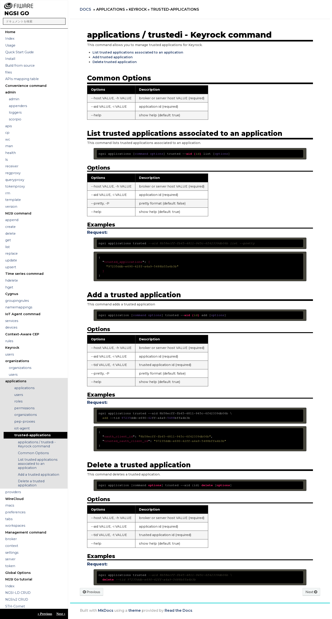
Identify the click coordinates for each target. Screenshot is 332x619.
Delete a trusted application (31, 483)
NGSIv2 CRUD (16, 599)
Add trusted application (113, 57)
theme (134, 610)
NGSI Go (16, 13)
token (10, 566)
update (11, 260)
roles (18, 401)
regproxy (13, 173)
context (11, 546)
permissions (24, 408)
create (10, 227)
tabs (8, 519)
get (8, 240)
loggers (15, 112)
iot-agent (22, 428)
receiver (11, 166)
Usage (10, 45)
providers (13, 492)
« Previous (45, 614)
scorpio (15, 119)
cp (7, 133)
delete (10, 234)
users (9, 354)
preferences (15, 512)
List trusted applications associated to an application (37, 464)
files (8, 72)
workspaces (15, 526)
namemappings (18, 307)
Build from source (20, 65)
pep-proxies (24, 421)
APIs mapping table (22, 79)
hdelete (11, 280)
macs (9, 505)
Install (10, 59)
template (13, 200)
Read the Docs (178, 610)
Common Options (33, 453)
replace (11, 253)
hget (9, 287)
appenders (18, 106)
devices (11, 327)
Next (311, 592)
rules (9, 341)
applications (24, 388)
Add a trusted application (38, 475)
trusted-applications (32, 435)
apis (8, 126)
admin (14, 99)
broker (11, 539)
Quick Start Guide (19, 52)
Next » (60, 614)
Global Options (18, 573)
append (11, 220)
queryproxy (14, 180)
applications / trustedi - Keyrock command (37, 444)
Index (10, 39)
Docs (85, 9)
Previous (91, 592)
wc (7, 139)
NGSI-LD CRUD (18, 593)
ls (6, 160)
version (11, 207)
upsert (10, 267)
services (11, 321)
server (10, 559)
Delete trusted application (115, 62)
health (10, 153)
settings (11, 553)
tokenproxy (15, 186)
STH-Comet (15, 606)
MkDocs (105, 610)
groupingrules (17, 301)
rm (7, 193)
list (7, 247)
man (9, 146)
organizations (20, 368)
